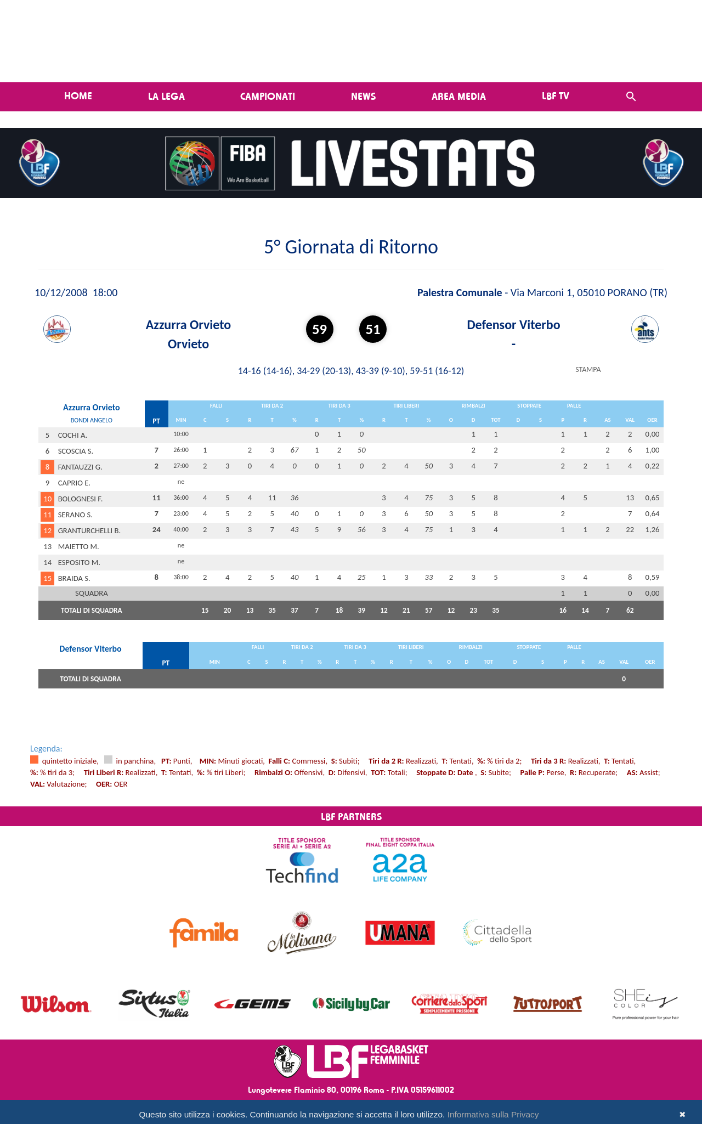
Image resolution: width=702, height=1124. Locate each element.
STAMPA (588, 369)
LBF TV (555, 95)
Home (78, 95)
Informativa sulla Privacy (493, 1114)
